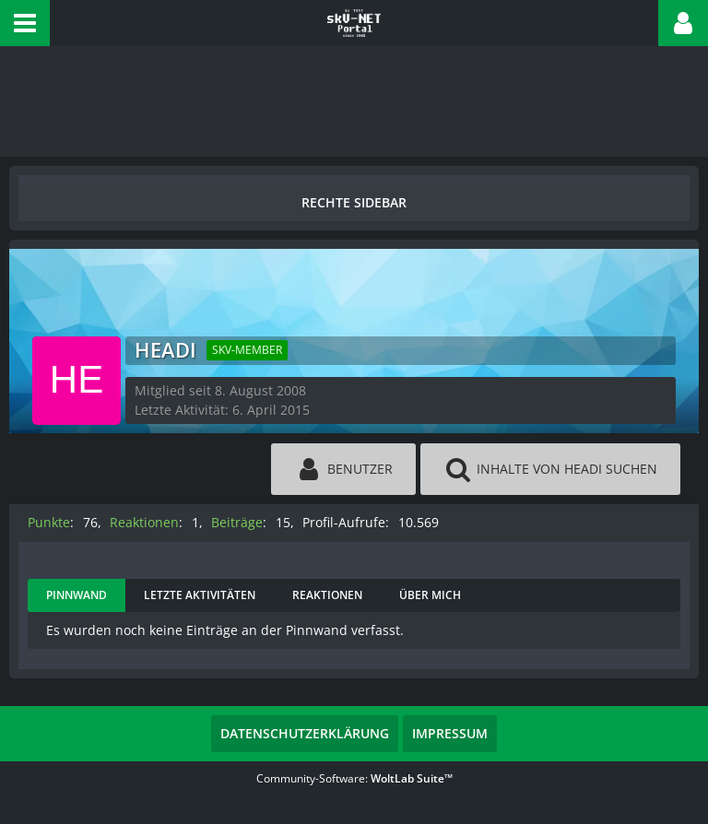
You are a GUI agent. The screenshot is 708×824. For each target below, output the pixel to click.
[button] (25, 23)
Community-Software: (354, 778)
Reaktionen (327, 595)
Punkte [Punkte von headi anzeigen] (49, 522)
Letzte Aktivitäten (199, 595)
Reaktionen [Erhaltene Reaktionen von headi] (144, 522)
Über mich (430, 595)
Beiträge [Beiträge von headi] (237, 522)
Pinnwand (76, 595)
